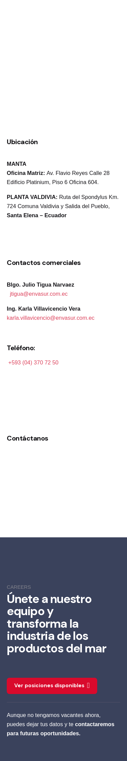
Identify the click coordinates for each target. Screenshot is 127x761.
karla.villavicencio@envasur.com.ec (50, 318)
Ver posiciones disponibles (52, 686)
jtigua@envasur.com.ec (39, 294)
